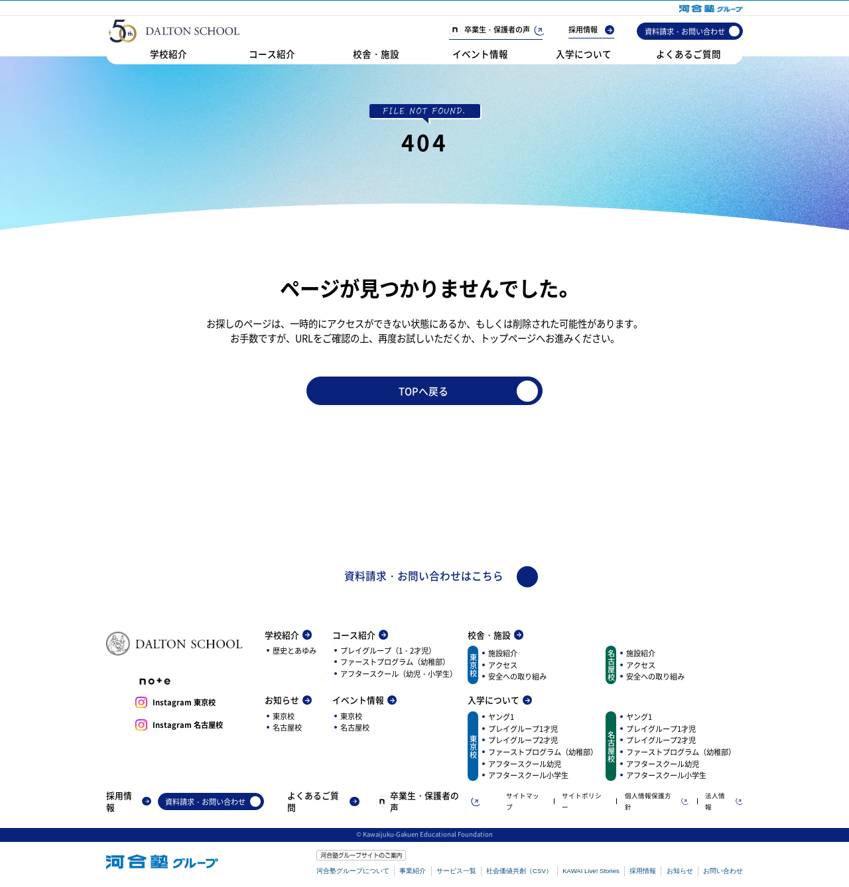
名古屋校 (287, 728)
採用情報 (591, 29)
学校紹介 (168, 53)
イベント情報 (480, 53)
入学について (584, 53)
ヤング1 (501, 718)
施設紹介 (502, 654)
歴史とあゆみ (294, 651)
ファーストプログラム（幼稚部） (395, 663)
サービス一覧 (456, 872)
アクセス (502, 665)
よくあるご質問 (688, 53)
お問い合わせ (723, 872)
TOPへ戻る (472, 391)
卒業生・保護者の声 (496, 30)
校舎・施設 (376, 53)
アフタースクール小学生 (528, 776)
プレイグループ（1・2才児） (388, 651)
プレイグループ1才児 (523, 729)
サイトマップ (522, 802)
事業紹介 (412, 872)
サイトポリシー (582, 802)
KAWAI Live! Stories (591, 872)
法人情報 (724, 802)
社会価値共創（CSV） (519, 872)
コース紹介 (272, 53)
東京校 (283, 716)
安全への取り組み (517, 677)
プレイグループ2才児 (523, 741)
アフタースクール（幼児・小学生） (398, 674)
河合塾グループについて (352, 872)
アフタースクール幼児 (524, 764)
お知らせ (288, 701)
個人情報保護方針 (656, 802)
